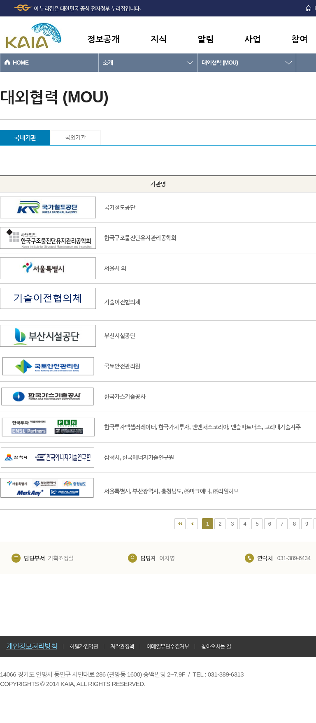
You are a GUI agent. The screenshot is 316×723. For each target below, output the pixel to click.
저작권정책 (122, 646)
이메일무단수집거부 (167, 646)
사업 (252, 39)
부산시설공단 (119, 335)
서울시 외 (115, 268)
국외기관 (75, 137)
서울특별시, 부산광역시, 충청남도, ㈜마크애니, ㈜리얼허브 (171, 491)
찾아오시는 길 (216, 646)
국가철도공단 (119, 207)
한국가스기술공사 (124, 396)
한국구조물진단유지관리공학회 (140, 237)
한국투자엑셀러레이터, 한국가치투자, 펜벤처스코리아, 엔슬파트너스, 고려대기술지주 (202, 427)
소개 (108, 62)
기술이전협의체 (122, 302)
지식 (159, 39)
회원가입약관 (84, 646)
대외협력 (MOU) (220, 62)
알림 (206, 39)
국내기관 (25, 137)
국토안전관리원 (122, 366)
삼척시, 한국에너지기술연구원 (139, 457)
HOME (20, 62)
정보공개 (103, 39)
